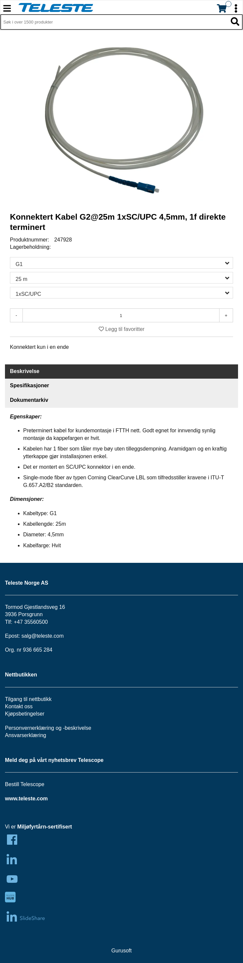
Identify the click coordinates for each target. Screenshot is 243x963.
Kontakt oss (19, 706)
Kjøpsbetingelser (24, 714)
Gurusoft (121, 950)
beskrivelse (78, 728)
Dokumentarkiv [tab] (29, 400)
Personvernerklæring (29, 728)
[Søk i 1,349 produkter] (114, 22)
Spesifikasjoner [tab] (29, 385)
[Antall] (121, 315)
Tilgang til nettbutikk (28, 699)
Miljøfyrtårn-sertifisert (44, 826)
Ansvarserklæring (25, 735)
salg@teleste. (38, 636)
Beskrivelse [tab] (24, 371)
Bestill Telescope (24, 784)
